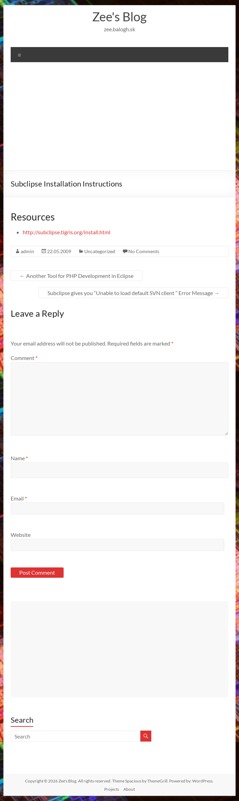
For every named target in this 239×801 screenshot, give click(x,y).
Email (19, 498)
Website (21, 534)
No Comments (143, 251)
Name (19, 458)
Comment (24, 357)
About (129, 789)
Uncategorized (99, 251)
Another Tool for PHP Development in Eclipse (76, 275)
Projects (111, 789)
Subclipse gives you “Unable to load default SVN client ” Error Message (133, 293)
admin (27, 251)
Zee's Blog (119, 16)
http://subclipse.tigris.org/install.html (66, 232)
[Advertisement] (120, 119)
